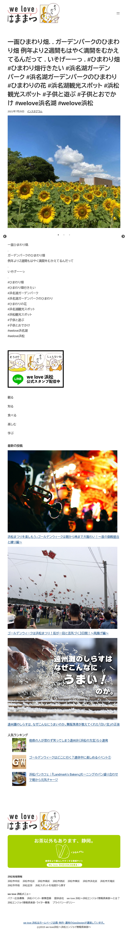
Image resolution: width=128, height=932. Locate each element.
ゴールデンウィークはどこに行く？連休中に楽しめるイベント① (70, 757)
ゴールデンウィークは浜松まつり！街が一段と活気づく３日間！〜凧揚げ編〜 (58, 633)
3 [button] (69, 235)
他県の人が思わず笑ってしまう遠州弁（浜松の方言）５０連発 (68, 740)
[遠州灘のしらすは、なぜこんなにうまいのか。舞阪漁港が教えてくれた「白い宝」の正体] (62, 680)
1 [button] (58, 235)
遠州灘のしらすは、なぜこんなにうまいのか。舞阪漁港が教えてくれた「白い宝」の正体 (64, 724)
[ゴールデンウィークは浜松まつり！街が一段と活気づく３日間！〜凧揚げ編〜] (62, 589)
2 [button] (64, 235)
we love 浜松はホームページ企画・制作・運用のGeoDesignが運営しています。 (64, 922)
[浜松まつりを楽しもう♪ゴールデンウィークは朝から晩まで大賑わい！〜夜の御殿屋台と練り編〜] (62, 492)
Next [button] (123, 236)
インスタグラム (34, 111)
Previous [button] (5, 236)
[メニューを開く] (118, 13)
